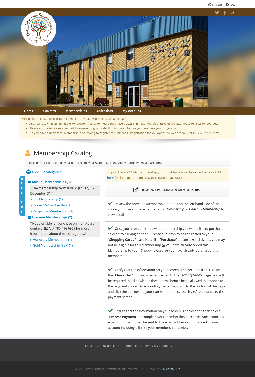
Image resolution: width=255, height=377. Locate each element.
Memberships (76, 111)
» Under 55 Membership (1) (50, 205)
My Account (131, 111)
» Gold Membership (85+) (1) (51, 245)
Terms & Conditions (158, 346)
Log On (215, 5)
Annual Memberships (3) (51, 182)
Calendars (105, 111)
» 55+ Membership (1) (46, 199)
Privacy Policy (110, 346)
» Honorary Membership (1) (51, 239)
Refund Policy (132, 346)
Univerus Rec (171, 369)
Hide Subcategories (43, 172)
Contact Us (90, 346)
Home (29, 111)
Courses (49, 111)
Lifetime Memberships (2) (52, 217)
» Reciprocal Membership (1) (51, 211)
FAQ (230, 5)
